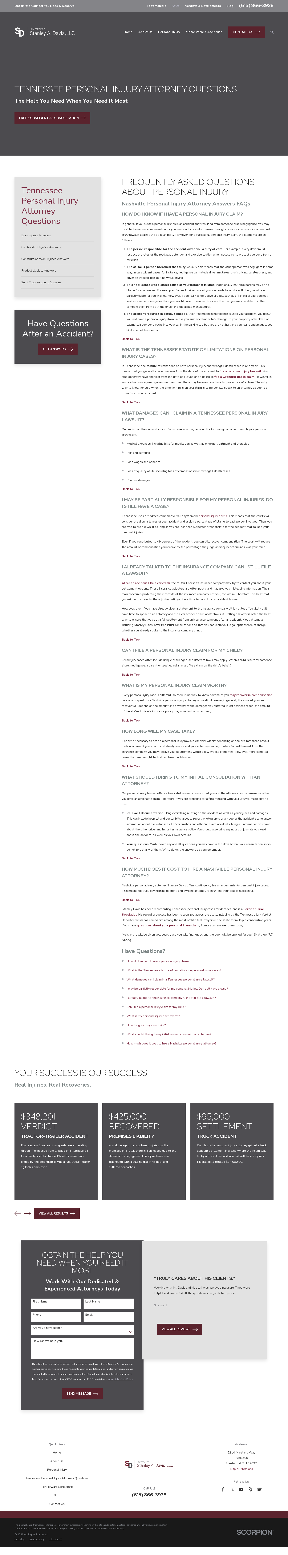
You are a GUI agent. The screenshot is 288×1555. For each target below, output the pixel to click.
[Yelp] (250, 1497)
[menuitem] (57, 235)
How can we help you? (47, 1342)
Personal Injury (57, 1478)
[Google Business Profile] (259, 1497)
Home (57, 1460)
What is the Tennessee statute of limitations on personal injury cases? (174, 970)
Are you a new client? (46, 1328)
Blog (229, 6)
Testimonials (156, 6)
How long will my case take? (146, 1025)
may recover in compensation (251, 695)
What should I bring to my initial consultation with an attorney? (169, 1034)
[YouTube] (241, 1497)
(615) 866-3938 (256, 5)
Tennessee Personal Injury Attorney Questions (56, 1486)
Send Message (77, 1401)
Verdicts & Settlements (203, 6)
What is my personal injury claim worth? (153, 1016)
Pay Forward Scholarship (57, 1495)
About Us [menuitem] (145, 32)
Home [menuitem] (128, 32)
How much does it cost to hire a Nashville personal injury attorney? (171, 1043)
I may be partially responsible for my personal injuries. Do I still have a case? (177, 989)
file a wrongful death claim (234, 377)
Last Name (87, 1301)
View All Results (57, 1213)
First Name (39, 1301)
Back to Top (131, 339)
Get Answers (58, 349)
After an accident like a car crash (146, 583)
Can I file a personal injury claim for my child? (156, 1007)
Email (84, 1315)
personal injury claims (213, 516)
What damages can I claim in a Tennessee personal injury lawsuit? (171, 979)
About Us (56, 1469)
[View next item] (27, 1213)
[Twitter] (232, 1497)
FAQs (176, 6)
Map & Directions (241, 1477)
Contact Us (246, 32)
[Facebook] (223, 1497)
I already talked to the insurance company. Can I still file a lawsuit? (171, 998)
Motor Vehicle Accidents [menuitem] (204, 32)
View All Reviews (179, 1342)
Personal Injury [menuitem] (169, 32)
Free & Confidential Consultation (52, 118)
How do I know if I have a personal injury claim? (158, 961)
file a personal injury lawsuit (240, 371)
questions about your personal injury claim (168, 925)
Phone (36, 1315)
